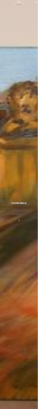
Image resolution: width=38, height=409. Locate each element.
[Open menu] (36, 2)
